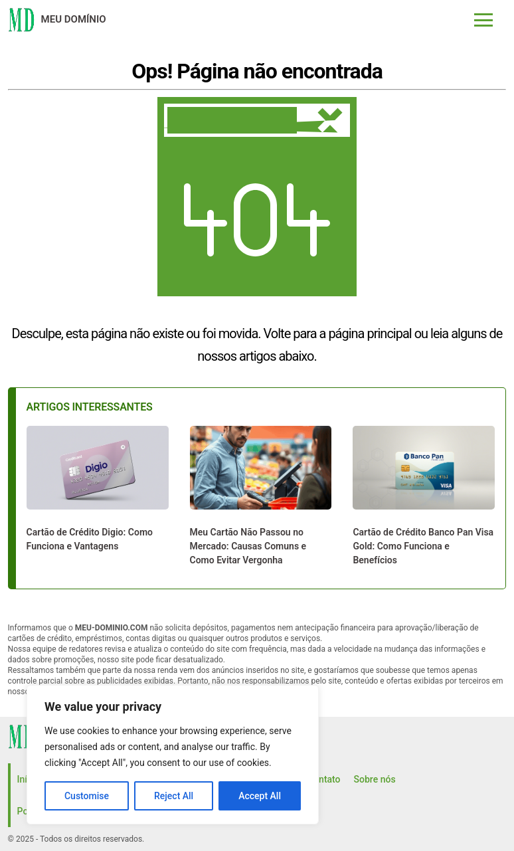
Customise (86, 796)
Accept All (259, 796)
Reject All (173, 796)
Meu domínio (73, 19)
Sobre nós (375, 779)
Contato (324, 779)
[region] (173, 754)
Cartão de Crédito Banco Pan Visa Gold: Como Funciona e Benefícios (423, 546)
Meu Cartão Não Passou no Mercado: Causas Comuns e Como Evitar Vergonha (248, 546)
